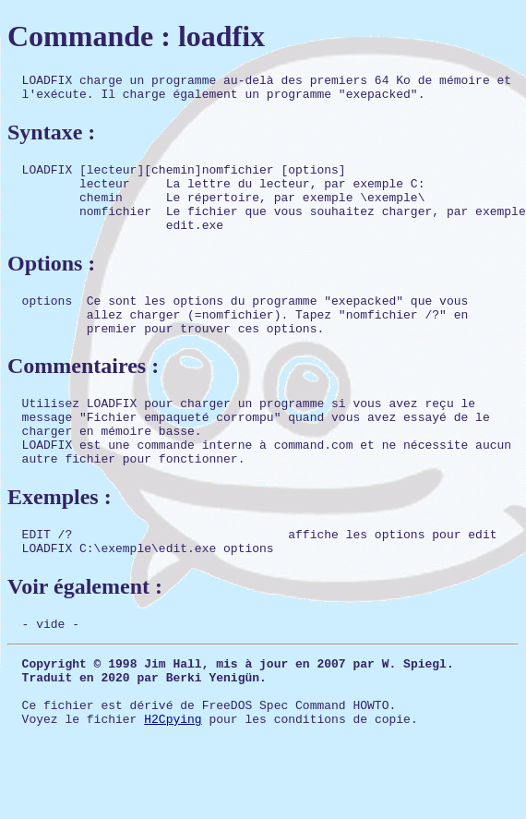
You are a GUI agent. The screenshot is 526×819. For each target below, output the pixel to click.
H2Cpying (172, 782)
